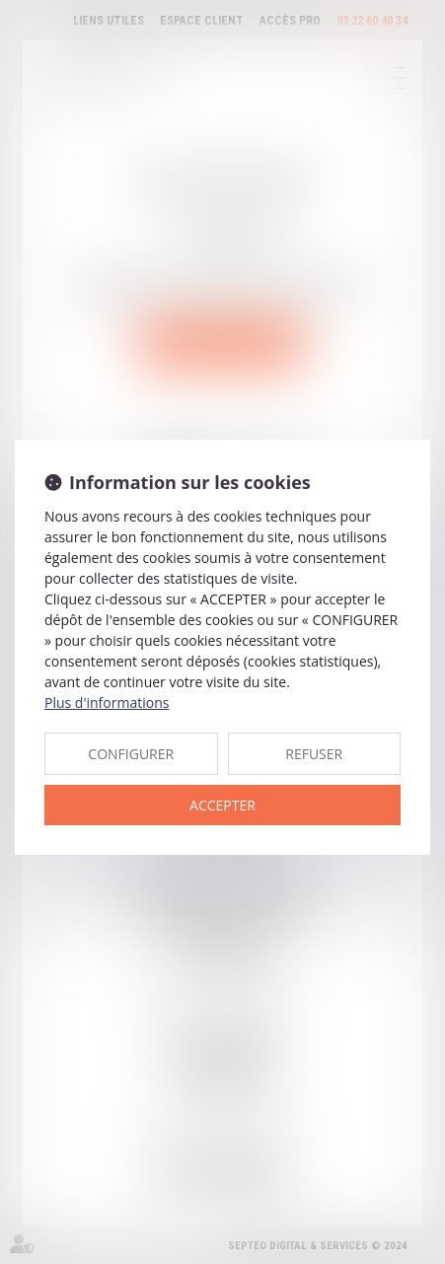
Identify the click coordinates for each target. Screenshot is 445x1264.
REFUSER (313, 753)
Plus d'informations (106, 702)
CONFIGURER (131, 753)
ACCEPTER (222, 805)
